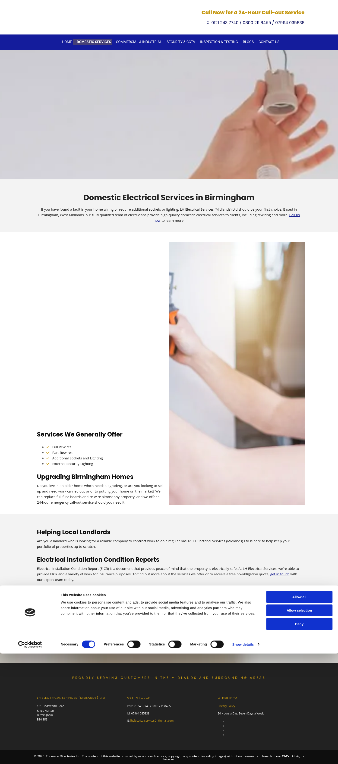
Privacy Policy (226, 705)
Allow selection (299, 552)
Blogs (243, 41)
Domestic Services (100, 41)
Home (74, 41)
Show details (243, 585)
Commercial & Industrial (141, 41)
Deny (299, 565)
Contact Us (262, 41)
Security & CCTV (181, 41)
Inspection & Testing (216, 41)
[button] (169, 637)
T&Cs (285, 755)
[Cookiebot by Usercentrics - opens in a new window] (30, 585)
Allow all (299, 538)
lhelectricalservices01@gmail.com (152, 719)
